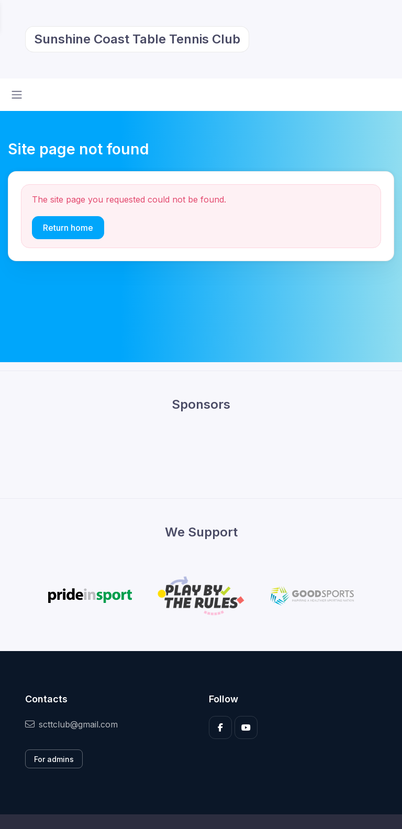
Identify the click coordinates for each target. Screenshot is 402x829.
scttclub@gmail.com (71, 724)
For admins (54, 759)
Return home (68, 227)
